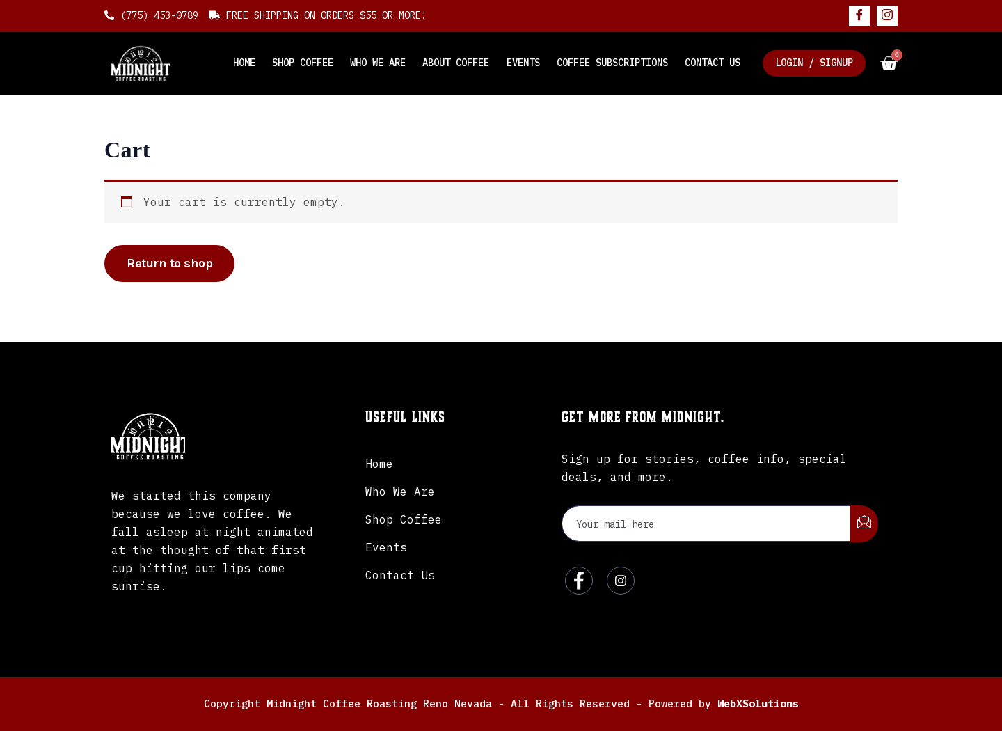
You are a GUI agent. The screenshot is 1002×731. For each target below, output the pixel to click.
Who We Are (378, 62)
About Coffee (456, 62)
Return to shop (169, 263)
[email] (707, 523)
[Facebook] (859, 16)
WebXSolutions (758, 703)
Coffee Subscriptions (612, 62)
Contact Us (712, 62)
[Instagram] (887, 16)
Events (523, 62)
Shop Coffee (303, 62)
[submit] (864, 523)
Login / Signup (814, 62)
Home (245, 62)
